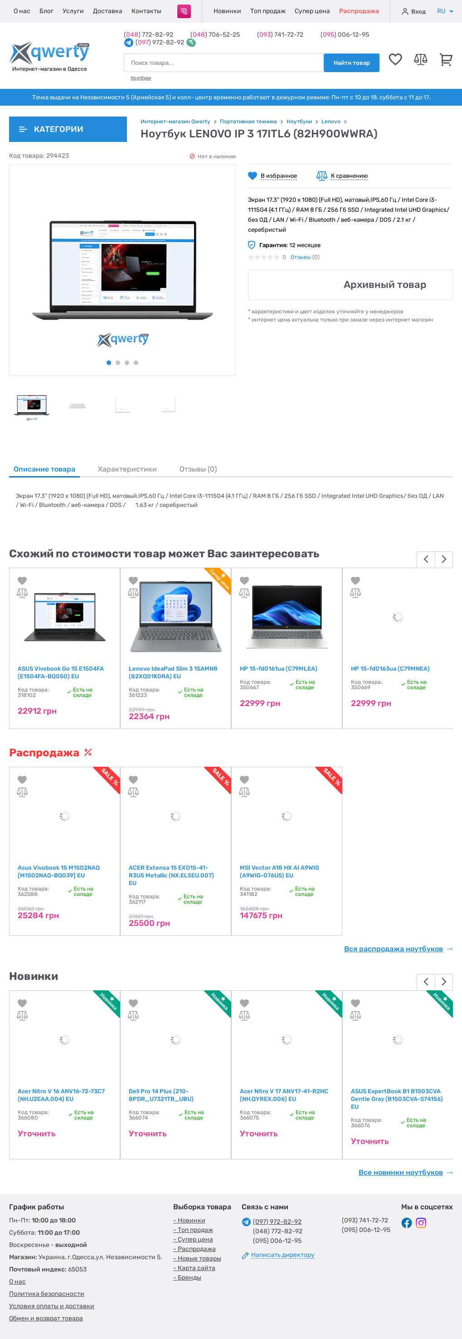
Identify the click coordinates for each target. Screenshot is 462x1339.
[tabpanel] (31, 405)
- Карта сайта (194, 1268)
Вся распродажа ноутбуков (398, 949)
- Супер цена (193, 1239)
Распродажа (359, 11)
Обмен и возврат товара (46, 1318)
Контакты (146, 11)
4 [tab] (136, 362)
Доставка (107, 11)
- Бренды (187, 1277)
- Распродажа (194, 1249)
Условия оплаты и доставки (51, 1306)
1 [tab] (109, 362)
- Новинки (189, 1220)
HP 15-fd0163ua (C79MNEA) (390, 668)
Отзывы (301, 257)
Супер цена (312, 11)
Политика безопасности (46, 1294)
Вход (414, 11)
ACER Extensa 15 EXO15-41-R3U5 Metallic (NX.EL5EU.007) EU (171, 875)
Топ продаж (268, 11)
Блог (46, 11)
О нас (22, 11)
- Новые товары (197, 1258)
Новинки (227, 11)
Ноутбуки (141, 78)
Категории (51, 129)
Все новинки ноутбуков (406, 1172)
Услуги (73, 11)
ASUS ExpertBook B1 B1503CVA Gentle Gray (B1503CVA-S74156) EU (397, 1099)
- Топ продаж (193, 1230)
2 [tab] (118, 362)
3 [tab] (127, 362)
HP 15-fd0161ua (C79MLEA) (278, 668)
